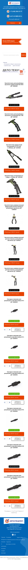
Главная (5, 62)
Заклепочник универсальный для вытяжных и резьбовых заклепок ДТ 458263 (14, 270)
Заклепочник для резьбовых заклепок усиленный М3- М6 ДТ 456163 (14, 115)
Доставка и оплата (10, 544)
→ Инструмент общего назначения (11, 64)
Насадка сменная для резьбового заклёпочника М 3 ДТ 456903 (14, 300)
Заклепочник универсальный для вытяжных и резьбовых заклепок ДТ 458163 (14, 239)
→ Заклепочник (7, 65)
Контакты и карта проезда (3, 551)
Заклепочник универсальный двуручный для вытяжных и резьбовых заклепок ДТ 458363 (14, 207)
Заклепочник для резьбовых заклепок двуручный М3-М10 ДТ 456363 (14, 84)
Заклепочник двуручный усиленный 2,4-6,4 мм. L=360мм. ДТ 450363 (14, 146)
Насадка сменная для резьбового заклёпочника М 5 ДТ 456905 (14, 373)
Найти (23, 55)
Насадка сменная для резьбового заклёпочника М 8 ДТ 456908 (14, 446)
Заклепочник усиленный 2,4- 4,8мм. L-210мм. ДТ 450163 (14, 176)
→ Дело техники (16, 65)
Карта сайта (20, 537)
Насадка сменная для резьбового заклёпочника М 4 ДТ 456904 (14, 337)
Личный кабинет (14, 19)
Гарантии (8, 541)
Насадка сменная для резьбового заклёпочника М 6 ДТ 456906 (14, 410)
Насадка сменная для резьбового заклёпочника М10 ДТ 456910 (14, 477)
